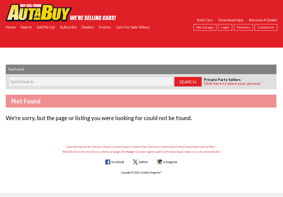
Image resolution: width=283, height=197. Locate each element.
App (178, 151)
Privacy (170, 151)
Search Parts (141, 146)
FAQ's (212, 146)
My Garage (204, 27)
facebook (117, 162)
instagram (170, 162)
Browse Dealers (103, 146)
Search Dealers (123, 146)
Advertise (74, 151)
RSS (64, 151)
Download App (231, 20)
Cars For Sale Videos (133, 27)
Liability (159, 151)
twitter (143, 162)
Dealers (88, 27)
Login (225, 27)
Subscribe (68, 27)
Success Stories (102, 151)
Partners (243, 27)
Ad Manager (129, 151)
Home (11, 27)
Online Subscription (195, 146)
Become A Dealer (263, 20)
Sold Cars (205, 20)
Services (155, 146)
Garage (116, 151)
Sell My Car (46, 27)
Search (26, 27)
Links (200, 151)
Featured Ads (84, 146)
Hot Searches (213, 151)
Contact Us (266, 27)
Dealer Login (145, 151)
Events (105, 27)
